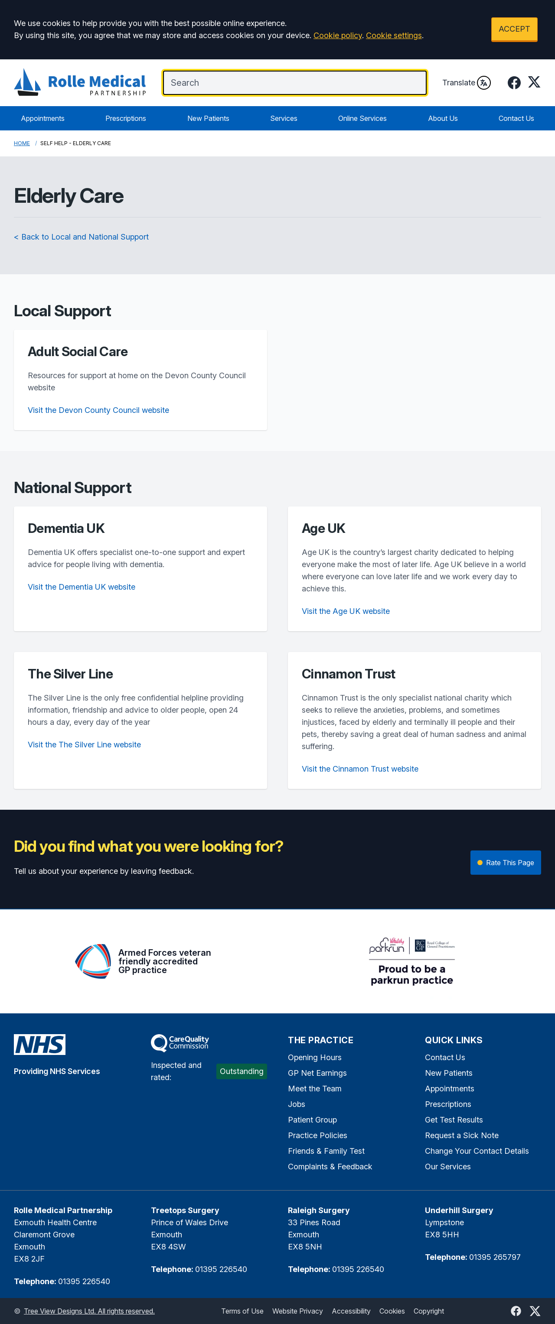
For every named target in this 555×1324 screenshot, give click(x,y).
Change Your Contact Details (477, 1150)
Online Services (362, 118)
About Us (443, 118)
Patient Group (312, 1119)
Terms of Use (242, 1311)
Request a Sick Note (462, 1135)
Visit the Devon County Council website (98, 410)
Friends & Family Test (326, 1150)
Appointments (43, 118)
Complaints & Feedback (330, 1166)
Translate (466, 83)
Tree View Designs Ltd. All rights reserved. (89, 1311)
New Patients (208, 118)
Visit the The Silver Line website (84, 744)
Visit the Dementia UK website (81, 586)
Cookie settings (394, 35)
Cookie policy (337, 35)
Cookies (392, 1311)
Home (22, 143)
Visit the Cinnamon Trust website (360, 768)
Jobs (296, 1104)
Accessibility (351, 1311)
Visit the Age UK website (346, 611)
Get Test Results (454, 1119)
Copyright (429, 1311)
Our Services (448, 1166)
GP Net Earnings (317, 1072)
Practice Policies (317, 1135)
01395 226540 (84, 1281)
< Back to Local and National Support (81, 236)
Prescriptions (125, 118)
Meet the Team (315, 1088)
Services (283, 118)
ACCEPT (514, 28)
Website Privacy (297, 1311)
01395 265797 (495, 1257)
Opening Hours (315, 1057)
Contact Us (516, 118)
